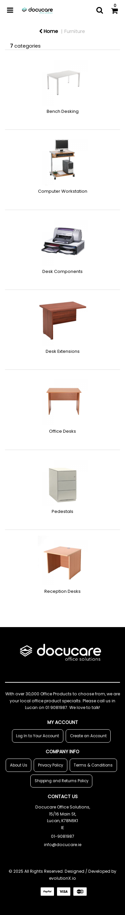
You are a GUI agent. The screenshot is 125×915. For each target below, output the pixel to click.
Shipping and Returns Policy (61, 781)
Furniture (74, 31)
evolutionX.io (62, 878)
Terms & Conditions (93, 765)
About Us (18, 765)
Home (48, 31)
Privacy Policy (50, 765)
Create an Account (88, 736)
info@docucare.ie (62, 844)
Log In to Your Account (37, 736)
